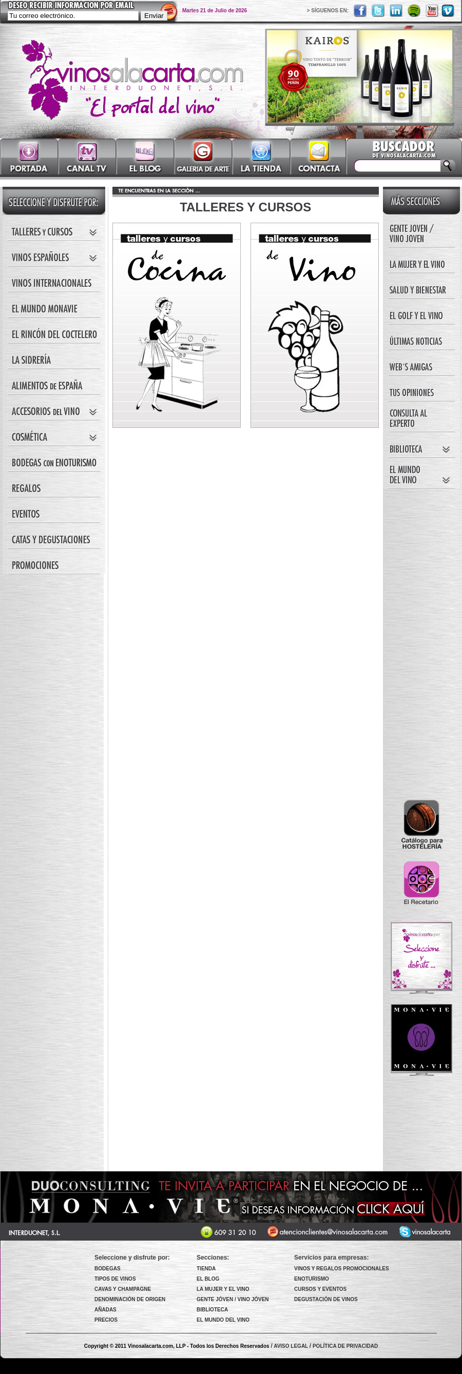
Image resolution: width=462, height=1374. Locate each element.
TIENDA (206, 1268)
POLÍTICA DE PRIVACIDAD (345, 1346)
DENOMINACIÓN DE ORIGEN (129, 1299)
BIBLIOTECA (212, 1309)
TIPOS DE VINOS (115, 1279)
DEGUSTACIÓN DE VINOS (326, 1299)
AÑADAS (105, 1309)
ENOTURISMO (311, 1279)
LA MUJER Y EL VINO (223, 1289)
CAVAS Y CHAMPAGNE (122, 1289)
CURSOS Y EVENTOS (320, 1289)
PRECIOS (106, 1320)
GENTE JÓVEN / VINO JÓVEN (233, 1299)
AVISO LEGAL (291, 1346)
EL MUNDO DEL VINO (223, 1320)
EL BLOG (208, 1279)
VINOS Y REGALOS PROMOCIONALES (341, 1268)
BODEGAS (107, 1268)
